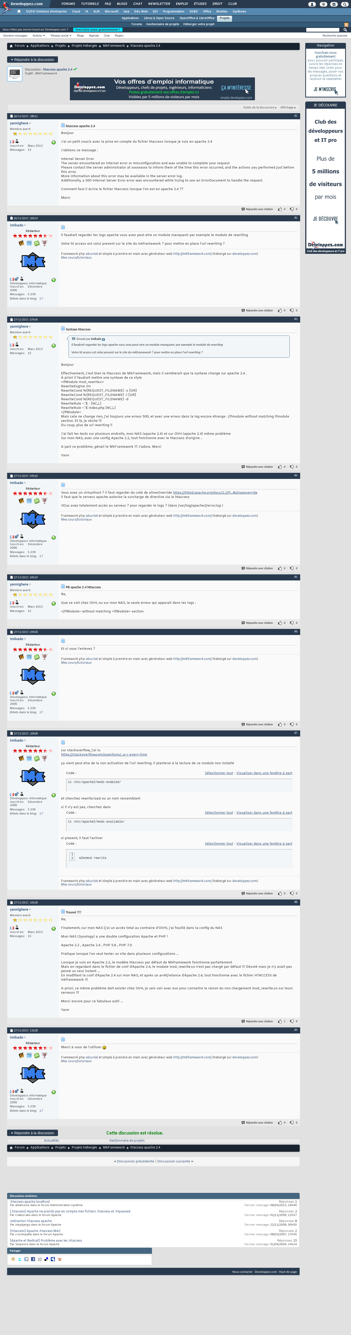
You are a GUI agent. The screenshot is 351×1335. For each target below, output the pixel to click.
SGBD (193, 11)
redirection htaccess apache (31, 1221)
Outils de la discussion (258, 107)
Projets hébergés (84, 46)
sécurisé (92, 254)
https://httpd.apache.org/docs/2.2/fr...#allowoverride (215, 493)
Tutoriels (89, 4)
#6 (295, 631)
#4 (295, 475)
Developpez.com (266, 1272)
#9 (295, 1030)
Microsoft (111, 11)
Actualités (51, 1141)
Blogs (121, 4)
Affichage (287, 107)
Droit (217, 4)
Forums (68, 4)
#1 (295, 116)
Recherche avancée (335, 35)
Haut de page (288, 1272)
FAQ (107, 4)
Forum (20, 46)
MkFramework (114, 46)
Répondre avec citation (257, 209)
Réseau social (59, 35)
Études (200, 4)
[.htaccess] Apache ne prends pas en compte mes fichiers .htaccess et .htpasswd (70, 1212)
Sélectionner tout (219, 773)
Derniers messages (15, 35)
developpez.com (244, 254)
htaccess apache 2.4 (57, 69)
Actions (37, 35)
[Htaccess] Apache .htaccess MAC (35, 1231)
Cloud (76, 11)
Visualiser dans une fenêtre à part (264, 773)
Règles (119, 35)
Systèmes (239, 11)
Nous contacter (242, 1272)
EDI (155, 11)
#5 (295, 577)
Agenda (94, 35)
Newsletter (158, 4)
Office (207, 11)
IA (86, 11)
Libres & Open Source (159, 18)
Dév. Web (141, 11)
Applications (130, 18)
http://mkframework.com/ (192, 254)
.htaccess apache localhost (30, 1202)
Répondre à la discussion (32, 59)
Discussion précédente (135, 1161)
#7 (295, 733)
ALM (96, 11)
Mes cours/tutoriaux (76, 258)
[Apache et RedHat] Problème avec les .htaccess (46, 1241)
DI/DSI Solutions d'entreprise (46, 11)
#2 (295, 218)
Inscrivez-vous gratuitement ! (98, 29)
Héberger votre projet (198, 24)
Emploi (181, 4)
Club (232, 4)
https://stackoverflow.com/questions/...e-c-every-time (104, 755)
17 (41, 299)
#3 (295, 319)
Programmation (173, 11)
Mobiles (221, 11)
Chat (137, 4)
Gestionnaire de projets (162, 24)
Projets (225, 18)
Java (126, 11)
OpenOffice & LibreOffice (197, 18)
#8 (295, 902)
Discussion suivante (173, 1161)
